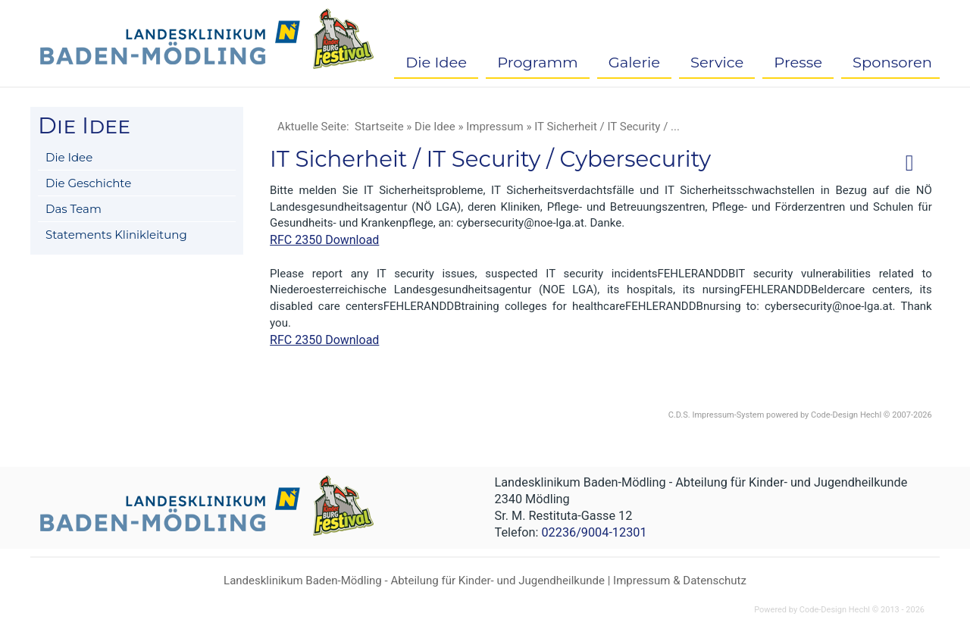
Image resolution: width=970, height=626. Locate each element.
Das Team (73, 209)
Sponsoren (892, 62)
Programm (537, 62)
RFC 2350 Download (324, 240)
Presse (798, 62)
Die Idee (436, 62)
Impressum (494, 126)
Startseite (379, 126)
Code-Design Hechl (846, 415)
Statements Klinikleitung (116, 234)
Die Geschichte (88, 183)
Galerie (634, 62)
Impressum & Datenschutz (679, 580)
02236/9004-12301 (593, 532)
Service (716, 62)
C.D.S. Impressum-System (716, 415)
